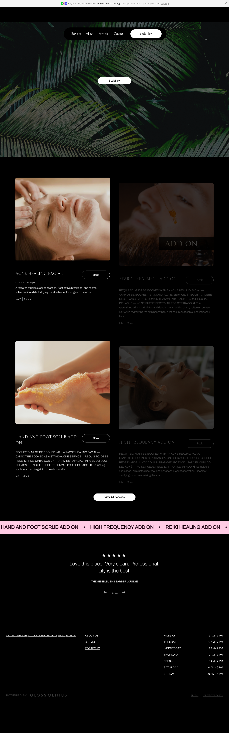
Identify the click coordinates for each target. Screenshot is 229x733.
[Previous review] (105, 581)
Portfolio (103, 18)
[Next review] (124, 581)
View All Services (114, 481)
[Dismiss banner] (226, 3)
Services (76, 18)
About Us (91, 620)
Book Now (114, 89)
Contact (118, 18)
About (89, 18)
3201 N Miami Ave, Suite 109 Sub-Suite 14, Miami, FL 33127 (41, 620)
